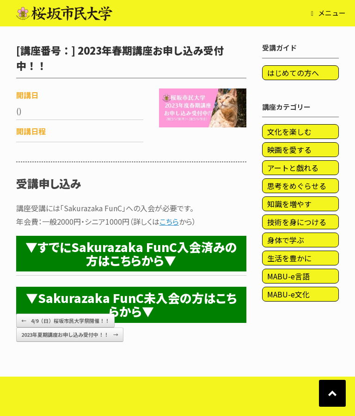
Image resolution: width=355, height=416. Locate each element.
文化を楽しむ (289, 131)
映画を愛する (289, 149)
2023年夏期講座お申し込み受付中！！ (69, 335)
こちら (169, 221)
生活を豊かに (289, 258)
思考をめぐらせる (296, 185)
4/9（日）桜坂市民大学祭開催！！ (65, 321)
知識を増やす (289, 203)
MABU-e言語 (288, 276)
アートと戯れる (292, 167)
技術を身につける (296, 221)
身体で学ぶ (285, 240)
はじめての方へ (293, 72)
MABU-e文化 (288, 294)
